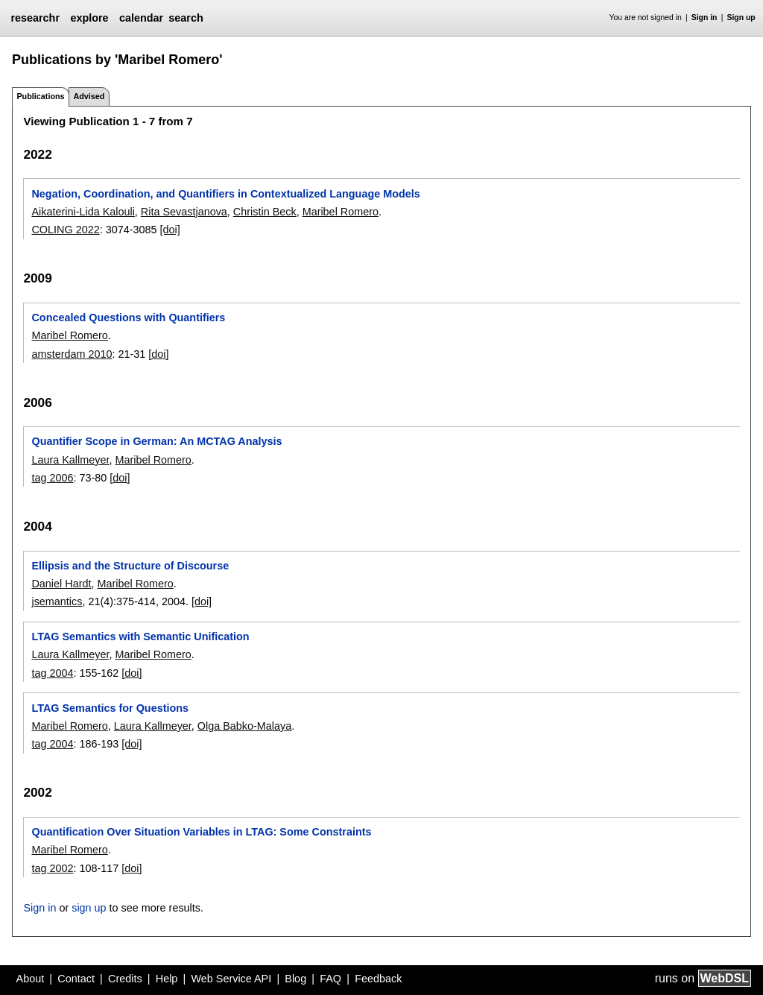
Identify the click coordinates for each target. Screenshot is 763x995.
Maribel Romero (341, 212)
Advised (88, 96)
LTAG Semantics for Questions (110, 708)
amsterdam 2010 (71, 354)
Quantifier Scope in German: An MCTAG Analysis (156, 441)
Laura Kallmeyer (70, 460)
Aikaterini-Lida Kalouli (82, 212)
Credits (125, 979)
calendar (141, 18)
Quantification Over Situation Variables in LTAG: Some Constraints (201, 832)
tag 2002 (52, 868)
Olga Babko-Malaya (244, 726)
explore (89, 18)
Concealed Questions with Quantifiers (128, 317)
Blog (295, 979)
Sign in (704, 17)
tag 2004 (52, 673)
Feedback (378, 979)
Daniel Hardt (61, 584)
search (185, 18)
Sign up (741, 17)
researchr (35, 18)
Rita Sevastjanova (184, 212)
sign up (89, 908)
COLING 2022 (65, 230)
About (30, 979)
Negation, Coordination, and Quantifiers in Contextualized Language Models (225, 194)
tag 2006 (52, 478)
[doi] (169, 230)
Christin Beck (265, 212)
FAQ (330, 979)
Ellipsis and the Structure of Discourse (130, 566)
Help (167, 979)
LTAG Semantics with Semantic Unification (140, 636)
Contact (76, 979)
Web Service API (231, 979)
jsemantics (56, 601)
